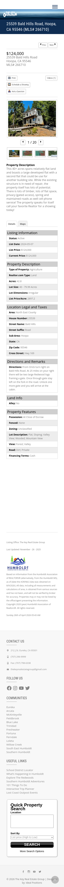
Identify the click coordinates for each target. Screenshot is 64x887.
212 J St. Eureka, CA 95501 (24, 650)
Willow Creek (14, 744)
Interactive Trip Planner (20, 788)
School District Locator (19, 770)
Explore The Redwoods (20, 777)
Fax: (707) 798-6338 (21, 662)
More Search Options (32, 851)
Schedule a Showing (18, 84)
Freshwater (13, 729)
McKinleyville (14, 714)
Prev (43, 44)
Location (16, 812)
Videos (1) (51, 78)
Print (12, 77)
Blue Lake (12, 722)
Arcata (10, 710)
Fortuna (11, 733)
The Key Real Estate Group (30, 879)
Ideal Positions (34, 882)
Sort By (15, 833)
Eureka (10, 707)
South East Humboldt (19, 748)
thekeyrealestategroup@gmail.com (29, 669)
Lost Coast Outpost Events (22, 792)
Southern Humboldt (18, 752)
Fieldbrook (12, 718)
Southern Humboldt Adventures (25, 781)
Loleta (10, 740)
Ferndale (11, 737)
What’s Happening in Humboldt (25, 773)
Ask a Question (16, 91)
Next (53, 44)
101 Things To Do (16, 785)
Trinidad (11, 725)
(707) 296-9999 (18, 656)
